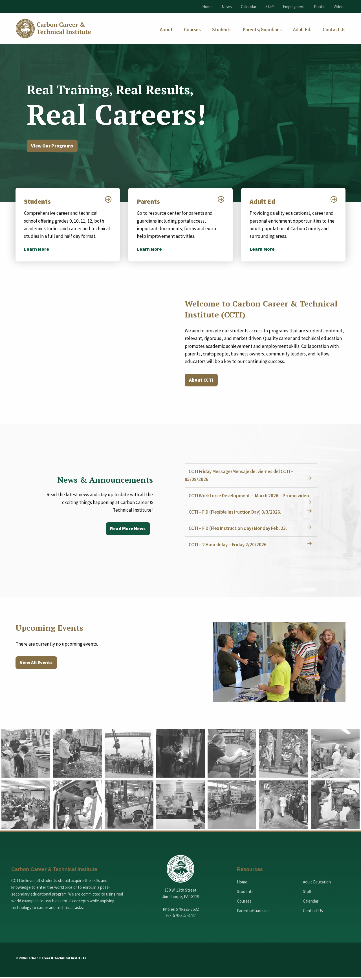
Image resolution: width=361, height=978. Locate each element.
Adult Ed (263, 202)
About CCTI (202, 381)
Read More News (126, 530)
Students (38, 202)
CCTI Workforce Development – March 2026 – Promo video (250, 496)
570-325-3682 (187, 910)
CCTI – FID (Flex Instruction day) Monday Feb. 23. (239, 529)
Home (207, 6)
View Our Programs (53, 146)
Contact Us (313, 911)
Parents (149, 202)
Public (319, 6)
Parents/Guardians (253, 911)
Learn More (36, 250)
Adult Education (317, 882)
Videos (339, 6)
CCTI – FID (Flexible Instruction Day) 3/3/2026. (236, 513)
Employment (294, 6)
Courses (244, 902)
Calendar (248, 6)
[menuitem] (166, 29)
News (227, 6)
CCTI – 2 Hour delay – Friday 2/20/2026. (229, 545)
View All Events (37, 664)
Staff (269, 6)
